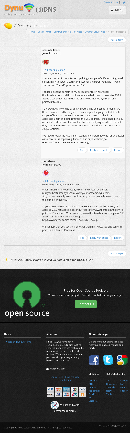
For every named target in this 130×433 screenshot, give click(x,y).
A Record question (55, 69)
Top (82, 150)
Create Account (111, 2)
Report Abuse (65, 379)
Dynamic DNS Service (95, 31)
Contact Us (86, 304)
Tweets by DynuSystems (17, 341)
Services (78, 31)
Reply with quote (99, 150)
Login (123, 2)
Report (118, 150)
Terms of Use (56, 376)
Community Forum (62, 31)
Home (32, 31)
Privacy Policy (72, 376)
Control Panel (44, 31)
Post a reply (116, 39)
